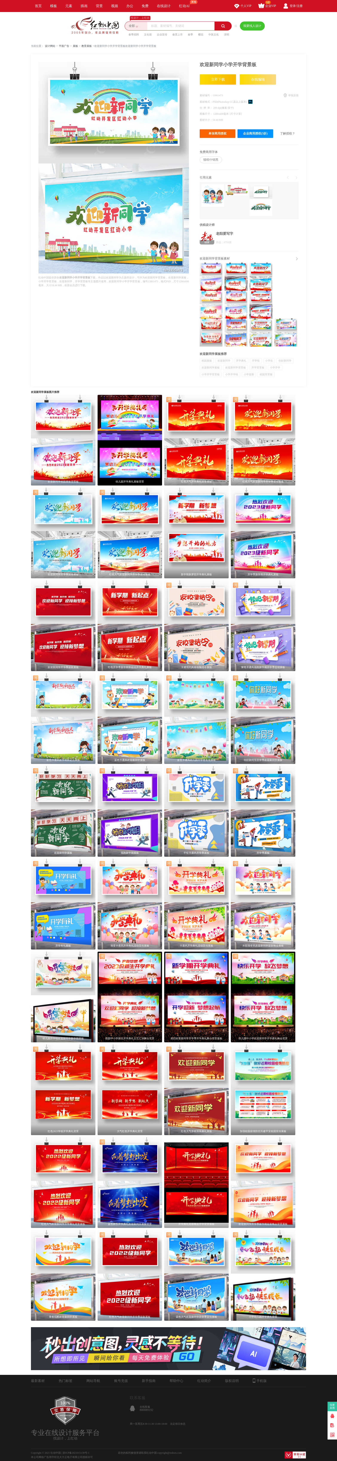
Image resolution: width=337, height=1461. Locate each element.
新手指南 (149, 1381)
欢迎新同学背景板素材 (215, 258)
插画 (84, 6)
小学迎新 (249, 374)
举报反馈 (293, 95)
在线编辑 (258, 79)
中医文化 (213, 34)
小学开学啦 (231, 374)
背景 (99, 6)
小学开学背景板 (211, 374)
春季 (190, 34)
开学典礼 (241, 360)
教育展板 (86, 45)
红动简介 (204, 1381)
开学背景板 (257, 367)
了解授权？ (287, 133)
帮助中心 (176, 1381)
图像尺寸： (206, 113)
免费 (145, 6)
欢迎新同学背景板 (235, 367)
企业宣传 (162, 34)
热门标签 (65, 1381)
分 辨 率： (206, 107)
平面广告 (64, 45)
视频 (114, 6)
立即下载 (218, 79)
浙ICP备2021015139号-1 (76, 1452)
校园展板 (207, 360)
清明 (226, 34)
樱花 (200, 34)
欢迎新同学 (224, 360)
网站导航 (93, 1381)
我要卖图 (332, 1406)
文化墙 (148, 34)
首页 (38, 6)
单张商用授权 (217, 133)
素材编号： (206, 95)
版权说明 (232, 1381)
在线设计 (164, 6)
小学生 (269, 360)
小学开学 (275, 367)
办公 (129, 6)
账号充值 (121, 1381)
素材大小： (206, 119)
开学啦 (256, 360)
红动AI (186, 4)
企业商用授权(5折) (255, 133)
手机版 (260, 1381)
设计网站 (50, 45)
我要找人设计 (252, 25)
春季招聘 (134, 34)
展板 (75, 45)
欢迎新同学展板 (211, 367)
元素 (68, 6)
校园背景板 (266, 374)
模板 (53, 6)
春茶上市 (177, 34)
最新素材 (38, 1381)
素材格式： (206, 101)
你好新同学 (285, 360)
